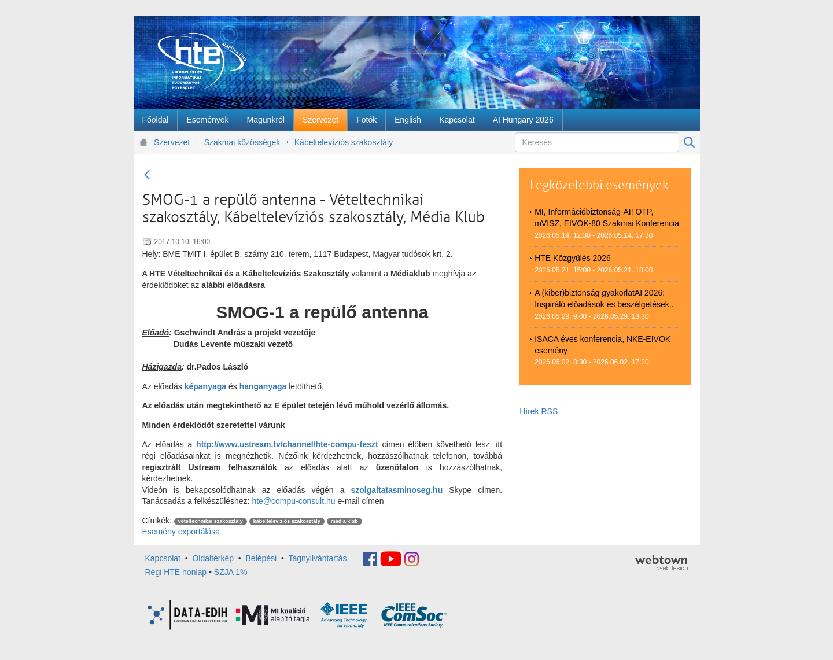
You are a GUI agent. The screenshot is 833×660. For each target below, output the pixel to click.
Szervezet (172, 142)
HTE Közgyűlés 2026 (573, 258)
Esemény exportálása (181, 531)
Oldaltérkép (213, 558)
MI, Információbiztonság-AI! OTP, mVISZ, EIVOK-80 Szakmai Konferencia (607, 217)
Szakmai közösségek (242, 142)
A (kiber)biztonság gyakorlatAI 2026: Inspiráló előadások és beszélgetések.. (604, 298)
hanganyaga (263, 386)
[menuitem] (156, 120)
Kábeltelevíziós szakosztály (343, 142)
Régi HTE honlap (176, 572)
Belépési (261, 558)
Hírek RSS (538, 411)
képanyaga (205, 386)
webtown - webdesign (661, 563)
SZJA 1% (231, 572)
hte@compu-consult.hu (293, 501)
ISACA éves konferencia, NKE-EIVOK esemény (602, 344)
